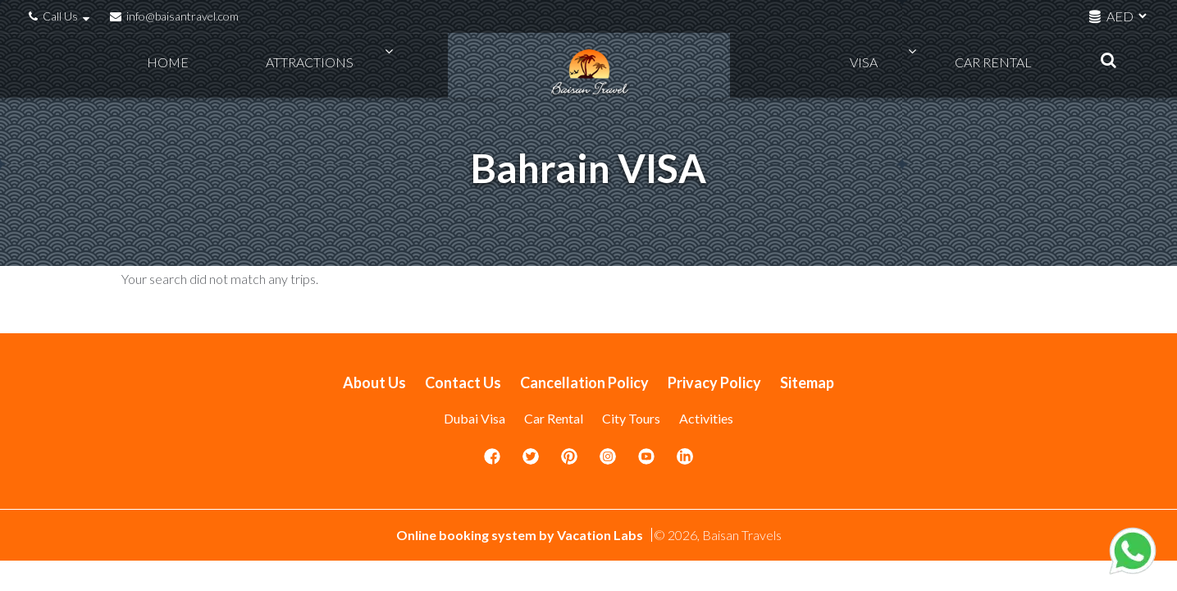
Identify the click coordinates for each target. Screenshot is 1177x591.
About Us (374, 382)
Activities (706, 418)
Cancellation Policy (584, 382)
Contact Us (463, 382)
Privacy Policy (714, 382)
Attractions (281, 65)
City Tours (631, 418)
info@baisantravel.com (174, 16)
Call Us (61, 16)
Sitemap (807, 382)
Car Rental (985, 65)
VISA (892, 65)
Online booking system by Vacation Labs (521, 535)
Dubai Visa (474, 418)
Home (175, 65)
